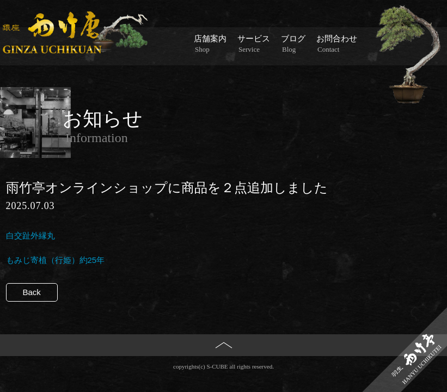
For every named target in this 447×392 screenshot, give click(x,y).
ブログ (293, 44)
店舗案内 (210, 44)
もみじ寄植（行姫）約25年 (55, 260)
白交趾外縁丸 (30, 235)
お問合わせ (336, 44)
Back (32, 292)
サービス (253, 44)
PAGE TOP (223, 363)
